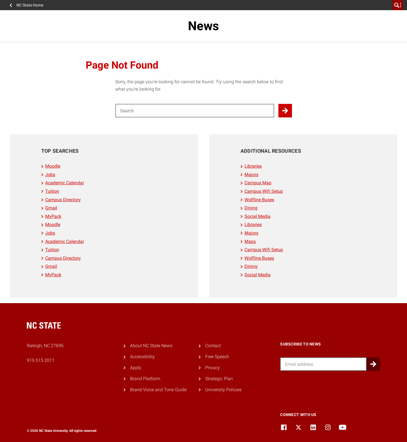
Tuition (52, 191)
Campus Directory (63, 199)
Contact (213, 345)
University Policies (223, 389)
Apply (135, 367)
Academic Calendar (64, 182)
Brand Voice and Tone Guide (158, 389)
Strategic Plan (219, 378)
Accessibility (142, 356)
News (203, 26)
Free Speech (217, 356)
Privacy (212, 367)
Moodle (52, 166)
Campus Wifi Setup (263, 191)
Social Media (257, 216)
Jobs (50, 174)
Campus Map (257, 182)
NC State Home (29, 5)
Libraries (253, 166)
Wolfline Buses (259, 199)
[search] (398, 5)
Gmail (51, 208)
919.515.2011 (41, 360)
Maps (250, 241)
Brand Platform (145, 378)
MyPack (53, 216)
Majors (251, 174)
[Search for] (194, 110)
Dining (250, 208)
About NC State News (151, 345)
